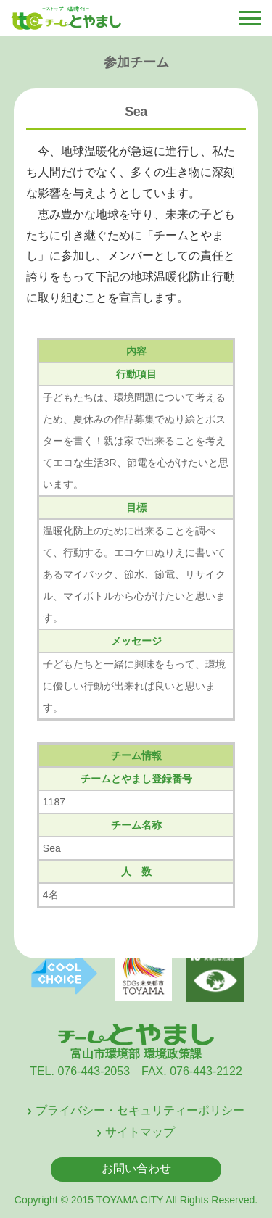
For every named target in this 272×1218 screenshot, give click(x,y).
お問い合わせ (136, 1168)
